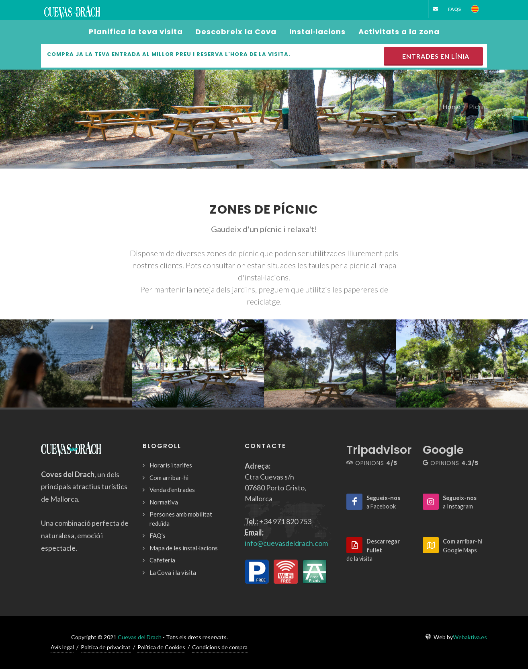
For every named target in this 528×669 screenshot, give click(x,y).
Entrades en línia (434, 56)
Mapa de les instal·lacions (183, 548)
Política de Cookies (161, 647)
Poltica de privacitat (106, 647)
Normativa (163, 502)
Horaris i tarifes (170, 465)
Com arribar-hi (168, 477)
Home (451, 106)
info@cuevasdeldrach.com (286, 543)
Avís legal (62, 647)
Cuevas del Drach (140, 637)
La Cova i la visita (172, 572)
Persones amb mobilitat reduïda (180, 518)
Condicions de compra (220, 647)
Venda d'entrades (172, 489)
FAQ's (157, 535)
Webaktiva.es (470, 637)
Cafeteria (162, 560)
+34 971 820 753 (285, 521)
